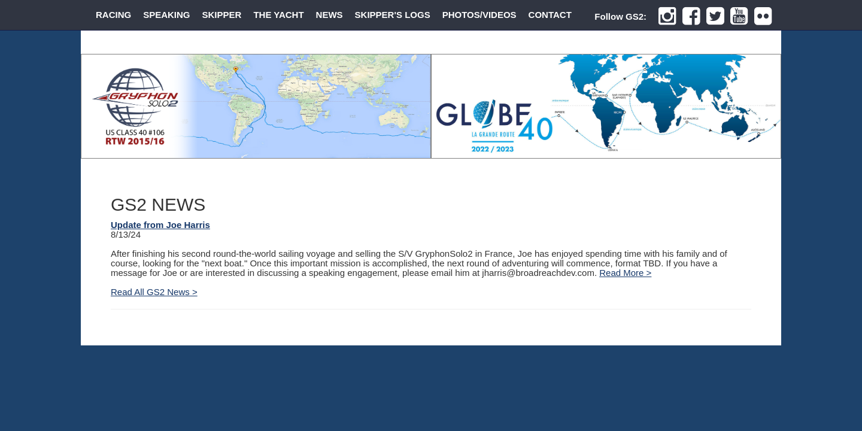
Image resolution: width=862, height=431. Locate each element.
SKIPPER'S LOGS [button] (392, 15)
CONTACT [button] (550, 15)
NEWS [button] (329, 15)
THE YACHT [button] (278, 15)
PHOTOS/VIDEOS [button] (479, 15)
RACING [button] (113, 15)
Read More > (625, 273)
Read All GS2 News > (154, 292)
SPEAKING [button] (166, 15)
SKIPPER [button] (222, 15)
